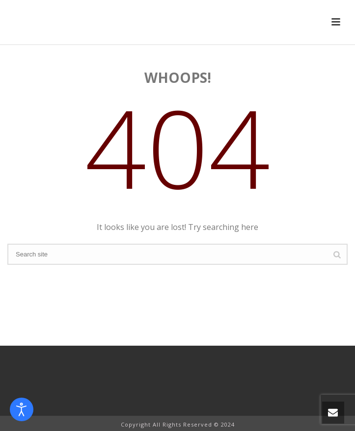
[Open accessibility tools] (21, 409)
